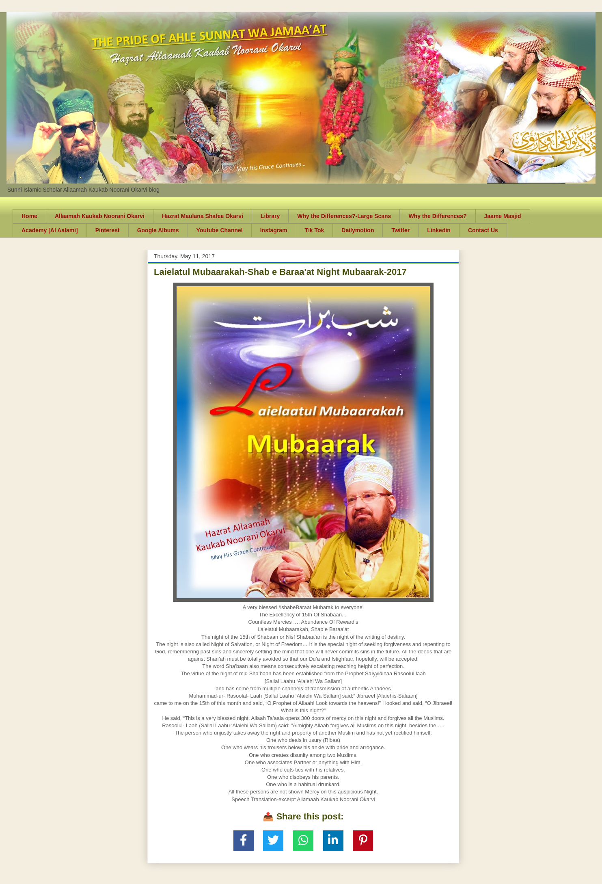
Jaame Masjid (502, 216)
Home (29, 216)
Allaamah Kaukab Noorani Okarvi (100, 216)
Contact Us (483, 230)
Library (270, 216)
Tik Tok (314, 230)
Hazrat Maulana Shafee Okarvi (202, 216)
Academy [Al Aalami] (50, 230)
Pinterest (107, 230)
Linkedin (439, 230)
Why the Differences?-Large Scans (344, 216)
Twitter (400, 230)
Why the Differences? (437, 216)
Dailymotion (357, 230)
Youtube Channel (219, 230)
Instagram (273, 230)
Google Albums (158, 230)
